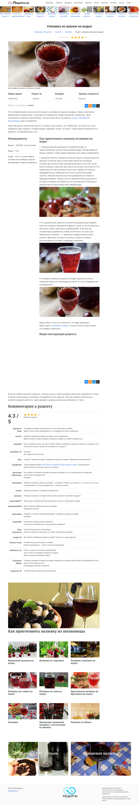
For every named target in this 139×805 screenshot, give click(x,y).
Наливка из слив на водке (50, 692)
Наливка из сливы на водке (20, 692)
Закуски (88, 3)
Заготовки (78, 3)
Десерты (68, 3)
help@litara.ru (13, 791)
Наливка (13, 722)
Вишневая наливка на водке (21, 661)
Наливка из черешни (51, 660)
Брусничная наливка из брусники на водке (84, 692)
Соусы (121, 3)
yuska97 (31, 105)
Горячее (59, 3)
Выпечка (49, 3)
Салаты (113, 3)
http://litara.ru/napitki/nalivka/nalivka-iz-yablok (59, 465)
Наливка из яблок (81, 722)
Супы (129, 3)
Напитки (104, 3)
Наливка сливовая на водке (83, 661)
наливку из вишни (60, 325)
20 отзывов (64, 37)
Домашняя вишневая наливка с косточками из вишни (52, 725)
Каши (96, 3)
